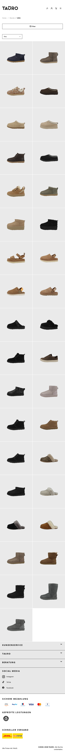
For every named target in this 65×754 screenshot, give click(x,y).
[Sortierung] (12, 36)
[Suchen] (47, 8)
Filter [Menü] (32, 26)
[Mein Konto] (51, 8)
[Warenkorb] (56, 8)
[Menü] (60, 8)
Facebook (7, 688)
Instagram (8, 677)
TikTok (6, 682)
